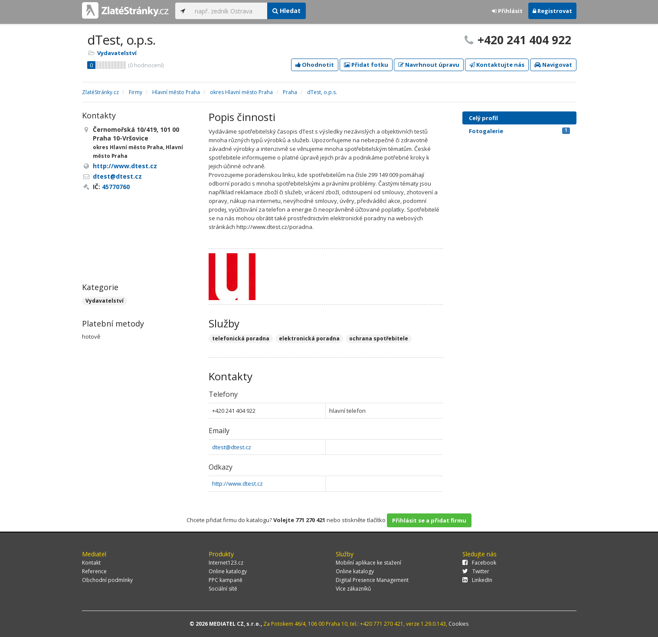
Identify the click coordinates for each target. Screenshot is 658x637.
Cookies (458, 623)
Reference (94, 571)
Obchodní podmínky (107, 580)
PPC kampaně (225, 580)
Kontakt (91, 562)
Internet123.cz (226, 562)
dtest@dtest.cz (231, 447)
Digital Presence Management (372, 580)
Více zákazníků (353, 588)
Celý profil (483, 118)
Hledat (286, 11)
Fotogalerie (519, 131)
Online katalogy (228, 571)
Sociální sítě (223, 588)
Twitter (475, 571)
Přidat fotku (366, 65)
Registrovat (552, 11)
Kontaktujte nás (496, 65)
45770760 (116, 187)
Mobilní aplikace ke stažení (368, 562)
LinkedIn (477, 580)
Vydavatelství (117, 53)
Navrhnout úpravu (428, 65)
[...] (229, 11)
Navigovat (553, 65)
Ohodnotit (314, 65)
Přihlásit (507, 11)
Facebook (479, 562)
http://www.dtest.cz (237, 483)
